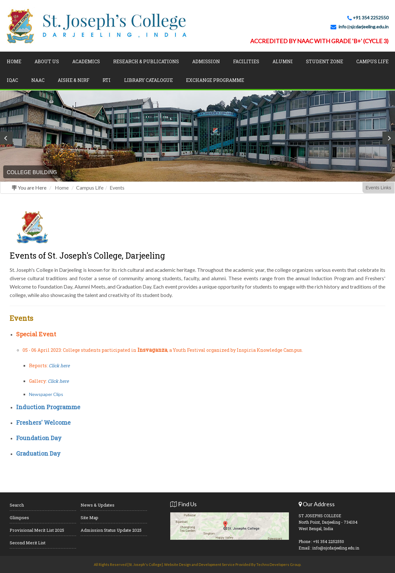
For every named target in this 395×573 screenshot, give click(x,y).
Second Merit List (27, 543)
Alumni (282, 61)
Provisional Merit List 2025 (37, 530)
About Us (47, 61)
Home (14, 61)
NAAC (37, 80)
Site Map (89, 517)
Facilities (246, 61)
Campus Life (372, 61)
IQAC (12, 80)
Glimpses (19, 517)
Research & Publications (146, 61)
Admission (206, 61)
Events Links (378, 187)
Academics (86, 61)
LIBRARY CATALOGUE (148, 80)
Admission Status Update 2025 (111, 530)
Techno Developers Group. (278, 564)
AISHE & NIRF (73, 80)
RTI (107, 80)
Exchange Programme (215, 80)
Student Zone (324, 61)
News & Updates (97, 505)
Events (117, 187)
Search (17, 505)
